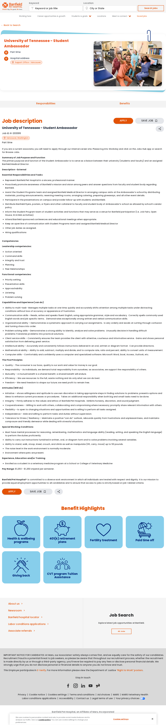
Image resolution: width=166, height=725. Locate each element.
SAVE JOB (149, 121)
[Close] (152, 720)
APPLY (123, 121)
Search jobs (151, 8)
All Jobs (121, 631)
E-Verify (41, 670)
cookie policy (44, 721)
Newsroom (15, 610)
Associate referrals (20, 631)
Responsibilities (45, 103)
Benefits (125, 103)
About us (13, 603)
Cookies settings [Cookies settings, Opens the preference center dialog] (120, 720)
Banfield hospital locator (23, 617)
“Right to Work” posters (130, 670)
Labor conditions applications (27, 624)
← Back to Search (10, 25)
